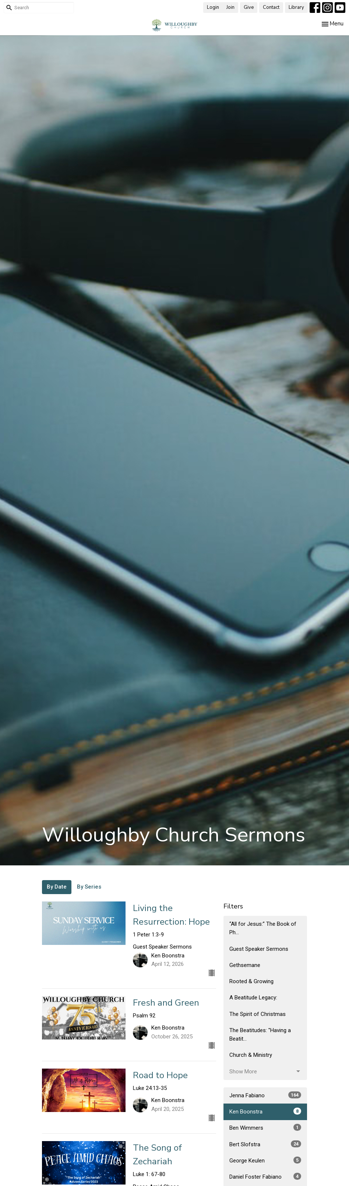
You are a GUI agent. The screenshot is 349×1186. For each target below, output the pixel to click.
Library (296, 7)
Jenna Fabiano (265, 1095)
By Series (89, 886)
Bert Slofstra (265, 1144)
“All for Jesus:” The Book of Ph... (262, 928)
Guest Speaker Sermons (258, 949)
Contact (271, 7)
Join (230, 7)
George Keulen (265, 1160)
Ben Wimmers (265, 1127)
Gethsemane (244, 965)
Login (213, 7)
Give (249, 7)
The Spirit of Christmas (257, 1014)
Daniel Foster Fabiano (265, 1176)
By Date (57, 886)
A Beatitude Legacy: (253, 997)
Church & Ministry (250, 1055)
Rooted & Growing (251, 981)
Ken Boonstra (265, 1111)
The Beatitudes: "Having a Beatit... (260, 1034)
